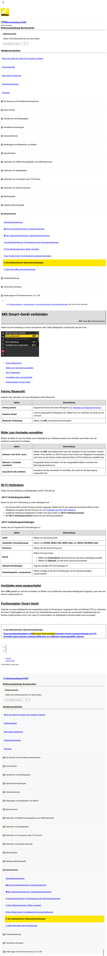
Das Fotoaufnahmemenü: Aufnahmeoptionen (24, 229)
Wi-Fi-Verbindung (13, 373)
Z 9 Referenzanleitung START (16, 678)
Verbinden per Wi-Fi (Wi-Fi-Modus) (60, 510)
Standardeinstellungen (13, 222)
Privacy (8, 658)
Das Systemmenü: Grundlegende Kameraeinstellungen (27, 256)
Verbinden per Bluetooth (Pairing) (87, 408)
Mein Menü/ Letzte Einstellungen (19, 269)
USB (38, 636)
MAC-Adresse (78, 636)
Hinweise (6, 93)
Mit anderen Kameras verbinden (22, 636)
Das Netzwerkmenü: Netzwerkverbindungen (24, 263)
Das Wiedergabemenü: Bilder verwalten (21, 249)
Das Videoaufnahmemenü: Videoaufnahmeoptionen (27, 236)
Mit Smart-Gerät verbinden (43, 634)
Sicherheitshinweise (10, 84)
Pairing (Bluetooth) (14, 363)
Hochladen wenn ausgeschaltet (19, 377)
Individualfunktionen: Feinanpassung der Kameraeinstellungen (31, 242)
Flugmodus (8, 634)
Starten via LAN (46, 636)
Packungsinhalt (8, 67)
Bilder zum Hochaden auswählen (19, 368)
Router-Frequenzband (62, 636)
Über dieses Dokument (11, 76)
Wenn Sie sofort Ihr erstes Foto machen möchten (22, 58)
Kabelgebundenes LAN (22, 634)
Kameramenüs (29, 304)
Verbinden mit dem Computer (67, 634)
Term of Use (10, 661)
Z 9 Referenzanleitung (14, 304)
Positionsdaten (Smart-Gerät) (18, 382)
